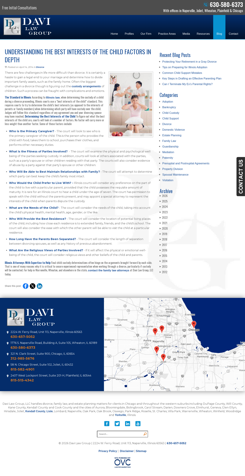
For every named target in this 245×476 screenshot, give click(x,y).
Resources (203, 33)
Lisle (49, 411)
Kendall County (35, 411)
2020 (164, 228)
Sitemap (141, 451)
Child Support (170, 118)
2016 (163, 250)
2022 (164, 217)
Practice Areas (167, 33)
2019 (163, 234)
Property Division (172, 169)
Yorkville (120, 415)
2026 (164, 196)
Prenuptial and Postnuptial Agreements (185, 163)
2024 (164, 207)
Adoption (167, 101)
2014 (163, 261)
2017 (163, 245)
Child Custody (170, 112)
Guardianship (170, 146)
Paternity (167, 157)
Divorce (40, 67)
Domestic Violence (173, 129)
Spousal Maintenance (175, 174)
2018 (163, 239)
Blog (219, 33)
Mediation (168, 152)
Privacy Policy (108, 451)
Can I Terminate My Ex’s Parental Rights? (187, 84)
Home (114, 33)
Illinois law (53, 97)
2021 (163, 223)
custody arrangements (86, 86)
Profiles (129, 33)
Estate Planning (171, 135)
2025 (164, 201)
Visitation (167, 180)
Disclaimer (127, 451)
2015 (163, 256)
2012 (163, 272)
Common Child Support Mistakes (182, 72)
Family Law (169, 140)
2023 (164, 212)
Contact (233, 33)
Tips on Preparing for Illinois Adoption (184, 67)
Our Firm (146, 33)
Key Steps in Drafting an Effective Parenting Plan (191, 78)
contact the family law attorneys (108, 270)
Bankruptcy (169, 107)
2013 (163, 266)
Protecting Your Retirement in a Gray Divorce (189, 61)
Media (186, 33)
